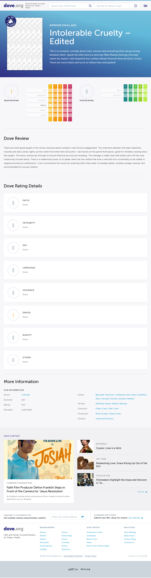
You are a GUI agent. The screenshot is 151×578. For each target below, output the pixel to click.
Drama (65, 546)
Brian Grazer (102, 414)
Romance (66, 550)
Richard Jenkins (126, 399)
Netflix (43, 536)
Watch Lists (92, 540)
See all (142, 492)
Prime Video (67, 536)
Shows (64, 533)
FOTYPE (143, 556)
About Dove (129, 536)
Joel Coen (113, 409)
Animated (44, 543)
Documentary (46, 546)
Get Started (135, 518)
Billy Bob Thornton (105, 395)
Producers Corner (94, 533)
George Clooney (109, 399)
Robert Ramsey (119, 404)
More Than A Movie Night (98, 546)
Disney (43, 540)
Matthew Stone (103, 404)
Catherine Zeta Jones (126, 395)
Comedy (25, 395)
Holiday (43, 550)
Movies (43, 533)
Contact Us (129, 543)
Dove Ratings (130, 533)
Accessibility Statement (73, 556)
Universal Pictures (104, 419)
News (89, 543)
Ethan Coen (101, 409)
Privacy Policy (130, 540)
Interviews (91, 536)
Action (64, 540)
